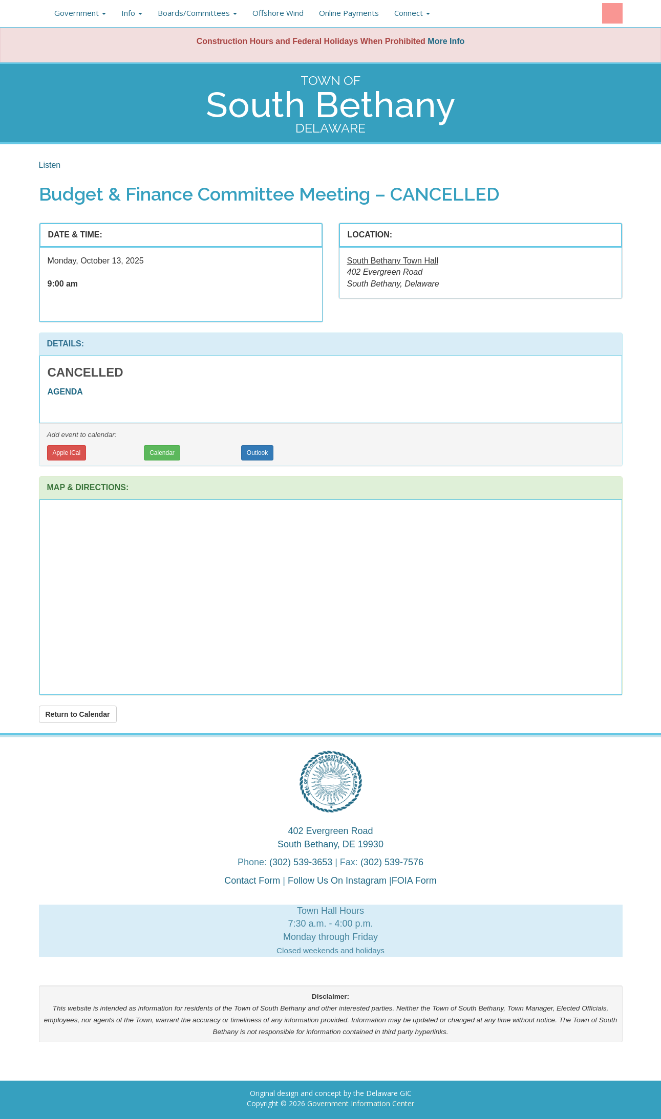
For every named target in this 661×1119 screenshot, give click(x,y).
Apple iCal (67, 452)
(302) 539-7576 (391, 862)
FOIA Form (414, 880)
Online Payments (349, 13)
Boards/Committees (197, 13)
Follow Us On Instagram (338, 880)
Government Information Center (360, 1103)
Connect (412, 13)
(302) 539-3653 (300, 862)
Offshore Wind (278, 13)
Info (131, 13)
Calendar (162, 452)
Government (80, 13)
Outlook (257, 452)
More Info (446, 41)
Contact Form (252, 880)
